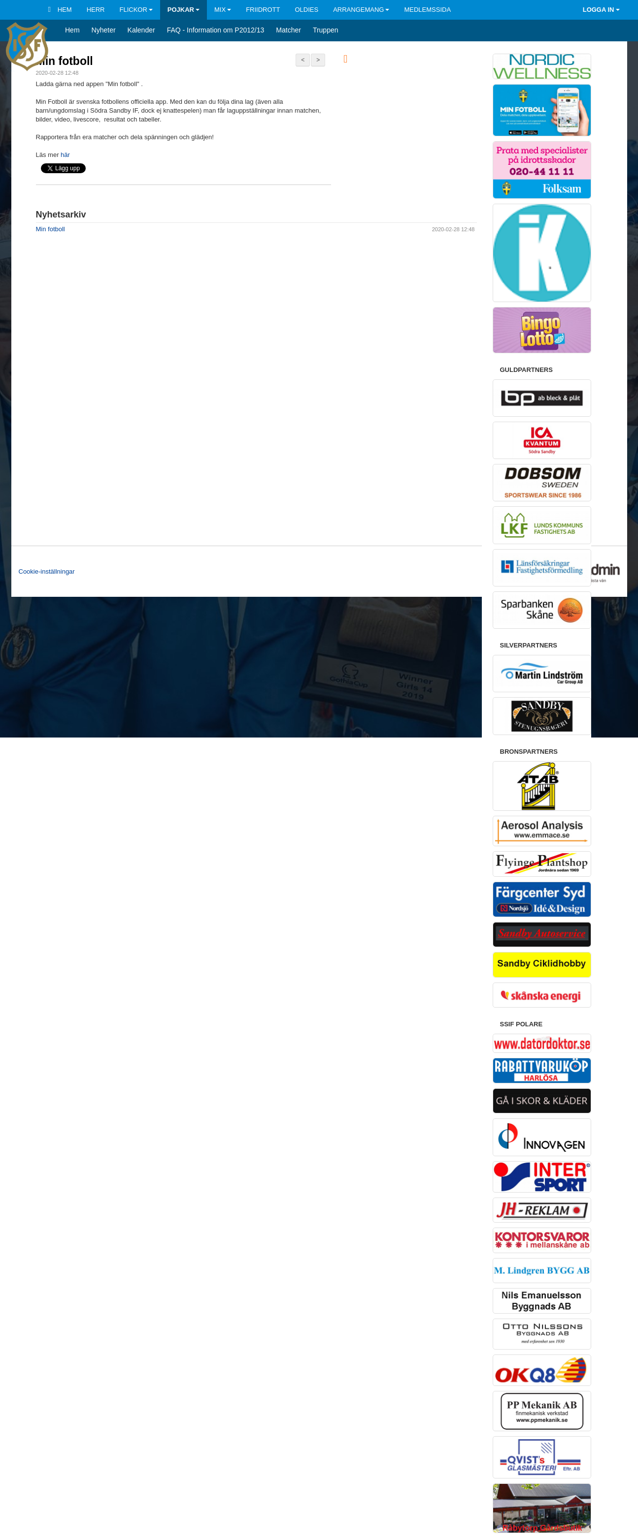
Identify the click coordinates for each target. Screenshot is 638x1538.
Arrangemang (361, 9)
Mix (222, 9)
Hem (60, 9)
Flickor (135, 9)
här (65, 154)
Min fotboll (64, 61)
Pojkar (184, 9)
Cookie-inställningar (47, 571)
